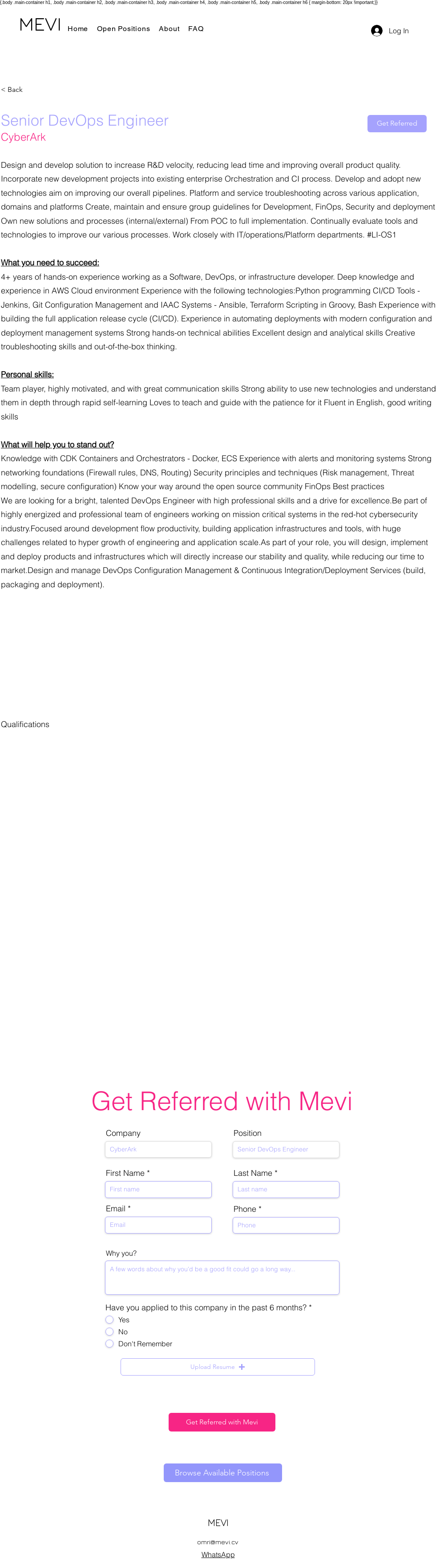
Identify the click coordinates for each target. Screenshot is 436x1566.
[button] (218, 1367)
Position (248, 1133)
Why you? (121, 1253)
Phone (245, 1209)
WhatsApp (218, 1554)
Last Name (253, 1173)
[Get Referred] (397, 123)
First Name (125, 1173)
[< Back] (32, 90)
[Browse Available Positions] (223, 1472)
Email (115, 1209)
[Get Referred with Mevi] (222, 1422)
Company (123, 1133)
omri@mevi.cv (217, 1542)
